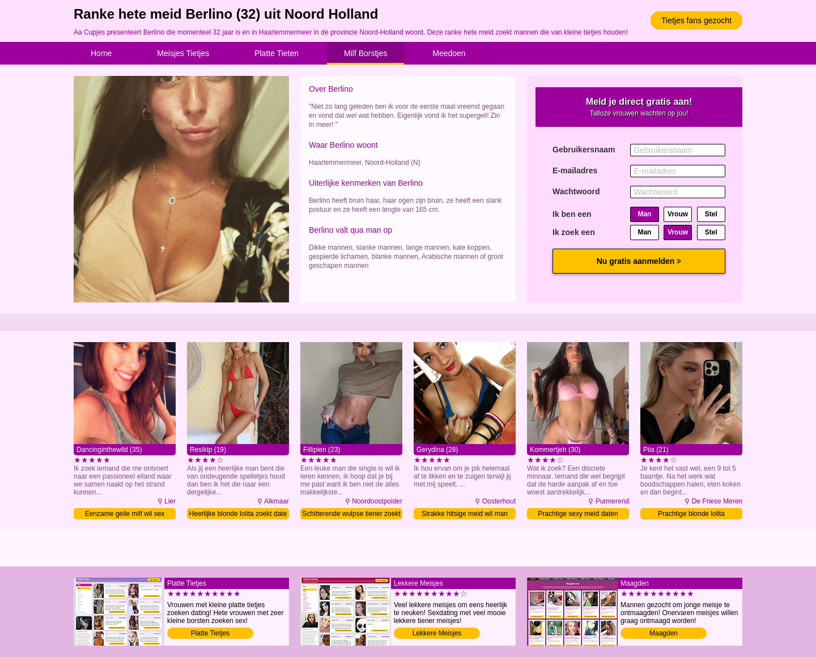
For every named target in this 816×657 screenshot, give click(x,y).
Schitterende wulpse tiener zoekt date (351, 514)
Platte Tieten (276, 53)
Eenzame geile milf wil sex (125, 514)
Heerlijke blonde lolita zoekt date (238, 514)
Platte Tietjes (210, 633)
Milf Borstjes (365, 53)
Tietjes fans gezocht (696, 20)
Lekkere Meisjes (437, 633)
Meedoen (448, 53)
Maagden (663, 633)
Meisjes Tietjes (183, 53)
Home (101, 53)
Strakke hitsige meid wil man (465, 514)
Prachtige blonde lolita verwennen (691, 514)
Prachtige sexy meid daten (578, 514)
